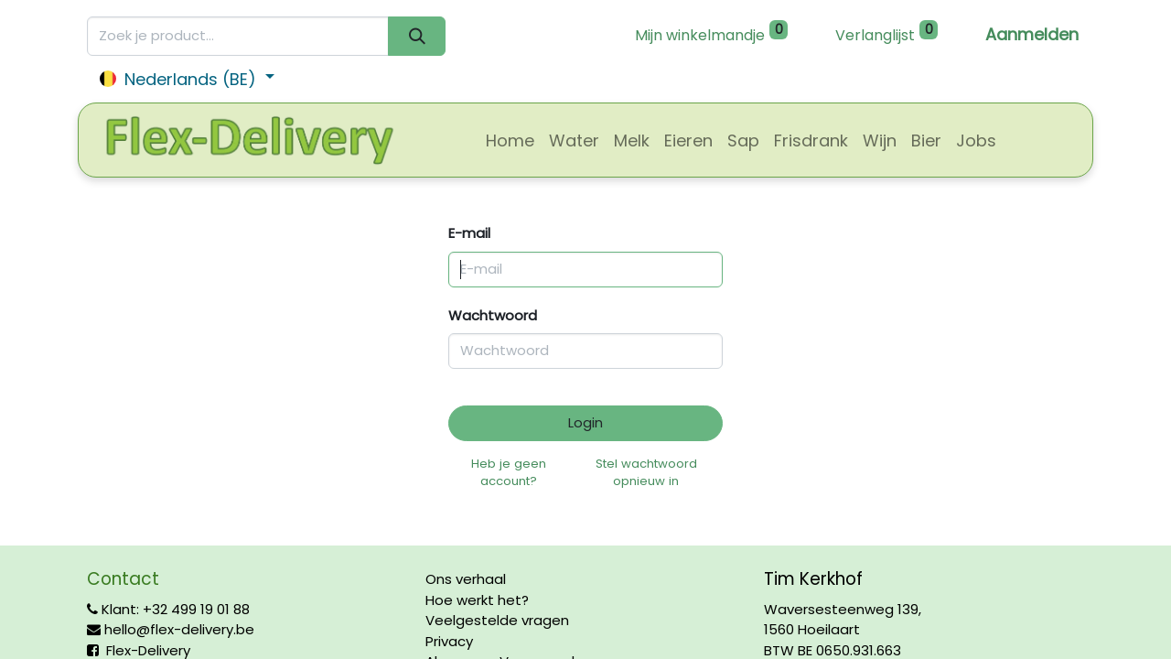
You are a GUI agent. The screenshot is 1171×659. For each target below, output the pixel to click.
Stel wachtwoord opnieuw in (646, 473)
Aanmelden (1032, 34)
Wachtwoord (492, 315)
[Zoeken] (417, 36)
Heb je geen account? (508, 473)
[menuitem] (510, 140)
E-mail (469, 233)
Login (585, 422)
